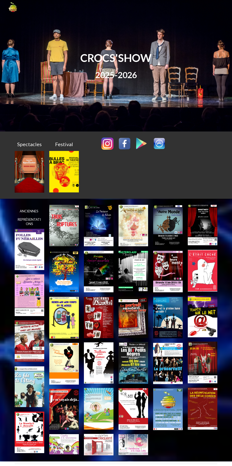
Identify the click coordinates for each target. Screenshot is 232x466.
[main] (116, 66)
